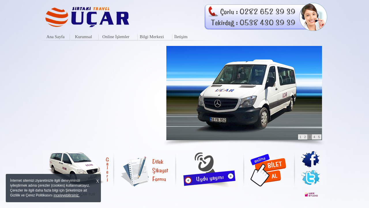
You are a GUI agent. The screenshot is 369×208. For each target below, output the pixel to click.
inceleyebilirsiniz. (67, 195)
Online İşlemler (115, 36)
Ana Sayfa (55, 36)
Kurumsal (83, 36)
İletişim (181, 36)
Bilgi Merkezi (152, 36)
